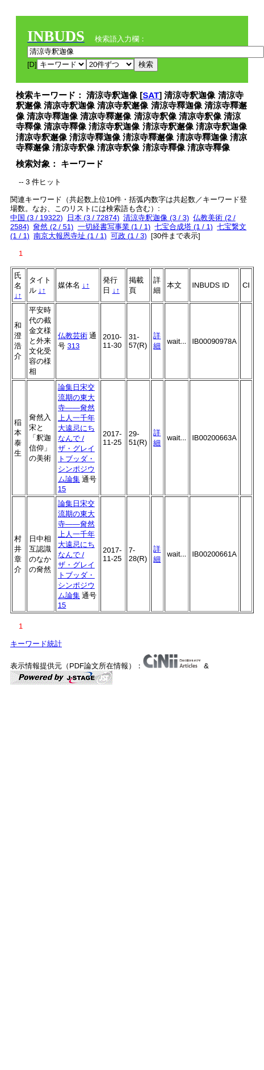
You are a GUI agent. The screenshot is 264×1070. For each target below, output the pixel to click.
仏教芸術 (72, 335)
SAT (151, 95)
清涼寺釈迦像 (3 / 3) (156, 217)
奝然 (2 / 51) (53, 226)
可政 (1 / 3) (129, 235)
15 (62, 489)
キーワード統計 (36, 643)
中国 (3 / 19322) (36, 217)
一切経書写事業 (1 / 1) (114, 226)
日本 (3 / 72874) (93, 217)
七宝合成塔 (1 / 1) (183, 226)
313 (73, 346)
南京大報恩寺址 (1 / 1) (70, 235)
